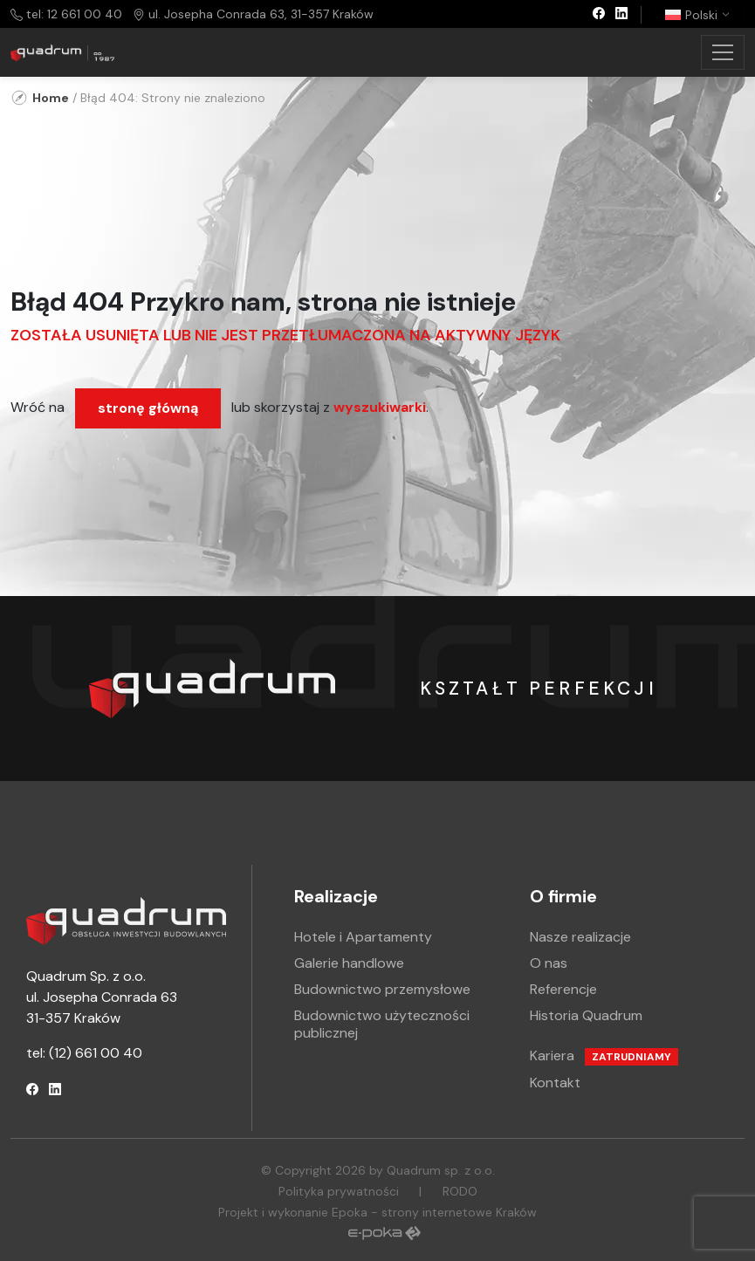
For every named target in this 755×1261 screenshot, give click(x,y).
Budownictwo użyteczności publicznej (382, 1024)
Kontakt (555, 1082)
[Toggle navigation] (723, 52)
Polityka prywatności (338, 1191)
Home (50, 98)
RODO (460, 1191)
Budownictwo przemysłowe (382, 989)
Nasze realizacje (580, 937)
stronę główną (148, 408)
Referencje (563, 989)
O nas (548, 963)
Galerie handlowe (349, 963)
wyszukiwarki (379, 407)
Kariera (604, 1055)
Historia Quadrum (586, 1015)
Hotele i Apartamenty (363, 937)
